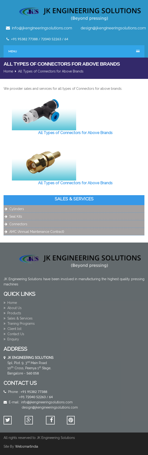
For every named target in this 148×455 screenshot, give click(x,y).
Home (8, 71)
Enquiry (11, 339)
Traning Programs (19, 323)
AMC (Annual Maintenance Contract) (36, 232)
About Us (13, 308)
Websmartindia (26, 446)
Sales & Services (18, 318)
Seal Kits (15, 216)
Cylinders (16, 209)
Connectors (18, 224)
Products (12, 313)
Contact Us (14, 334)
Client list (12, 329)
